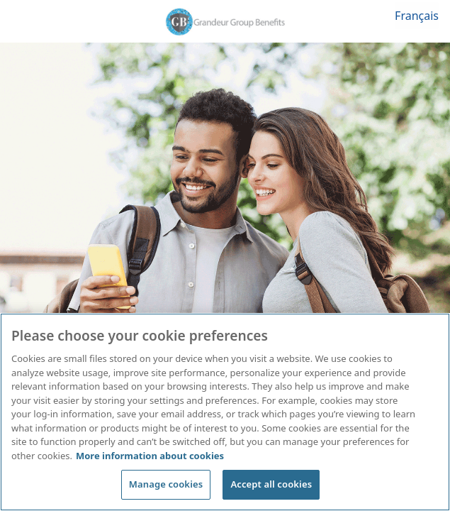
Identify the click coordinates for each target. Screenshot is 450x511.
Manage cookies (166, 484)
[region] (225, 412)
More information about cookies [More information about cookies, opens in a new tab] (150, 455)
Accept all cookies (271, 484)
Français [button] (417, 15)
